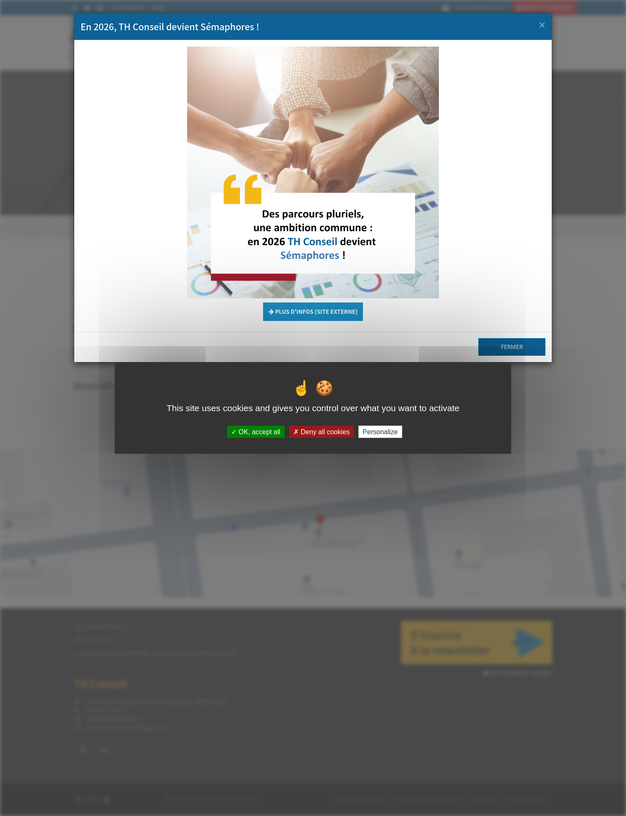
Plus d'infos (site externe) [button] (313, 311)
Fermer (512, 347)
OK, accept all (255, 431)
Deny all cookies (321, 431)
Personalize (380, 431)
